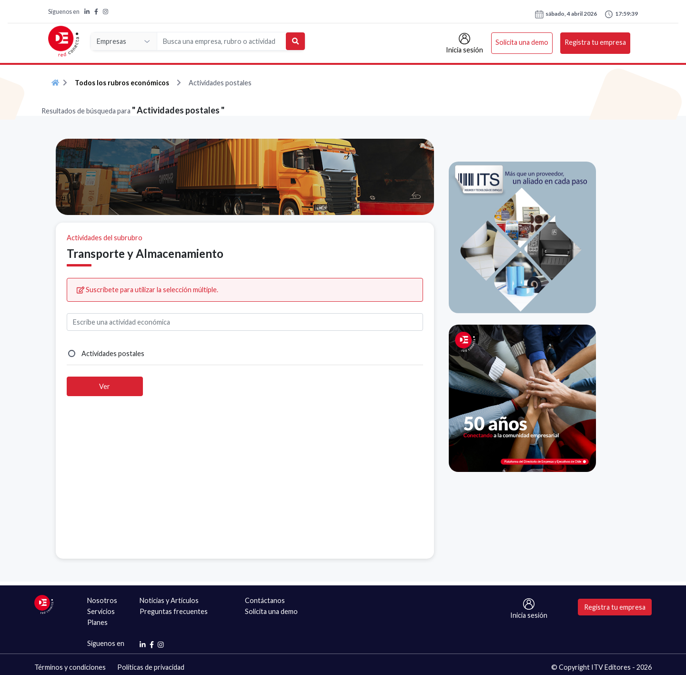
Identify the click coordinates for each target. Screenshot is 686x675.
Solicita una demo (521, 42)
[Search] (221, 41)
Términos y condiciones (70, 667)
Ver (104, 386)
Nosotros (102, 600)
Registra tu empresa (595, 42)
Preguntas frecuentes (174, 611)
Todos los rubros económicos (122, 83)
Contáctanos (265, 600)
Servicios (101, 611)
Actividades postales (112, 353)
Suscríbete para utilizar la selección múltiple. (147, 290)
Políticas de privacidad (150, 667)
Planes (97, 622)
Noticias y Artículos (169, 600)
